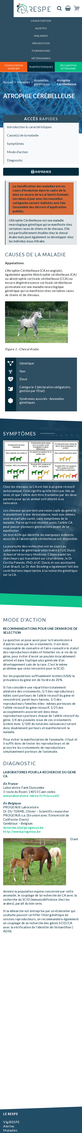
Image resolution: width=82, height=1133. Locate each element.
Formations (41, 50)
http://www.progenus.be (22, 831)
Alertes (41, 28)
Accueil (8, 82)
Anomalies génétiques (41, 82)
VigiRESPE (11, 1122)
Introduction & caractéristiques (29, 127)
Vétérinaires (41, 58)
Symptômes (15, 143)
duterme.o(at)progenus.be (23, 827)
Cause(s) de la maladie (23, 135)
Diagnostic (15, 160)
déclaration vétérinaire (68, 67)
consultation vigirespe (13, 67)
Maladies (41, 35)
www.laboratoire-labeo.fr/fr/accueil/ (31, 795)
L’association (41, 20)
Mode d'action (17, 152)
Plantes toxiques (41, 66)
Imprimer (41, 172)
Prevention (41, 43)
